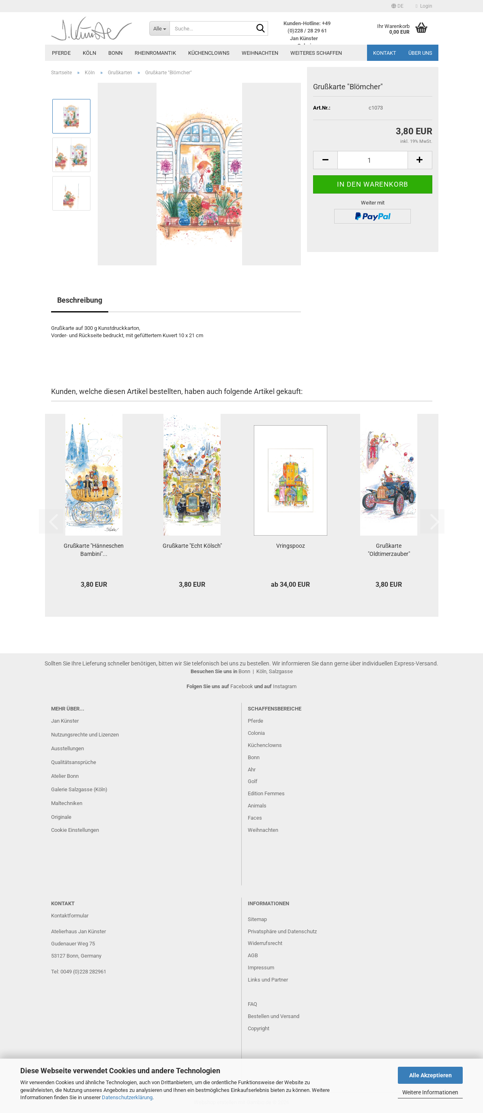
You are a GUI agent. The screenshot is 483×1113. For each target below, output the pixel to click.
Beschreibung (79, 300)
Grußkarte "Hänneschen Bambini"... (94, 550)
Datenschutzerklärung (127, 1097)
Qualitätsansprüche (73, 762)
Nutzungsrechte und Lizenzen (85, 735)
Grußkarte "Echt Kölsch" (192, 546)
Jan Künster (65, 721)
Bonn (115, 53)
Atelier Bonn (65, 776)
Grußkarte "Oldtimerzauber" (389, 550)
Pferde (61, 53)
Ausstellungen (67, 748)
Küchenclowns (209, 53)
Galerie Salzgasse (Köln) (79, 789)
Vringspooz (290, 546)
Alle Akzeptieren (430, 1075)
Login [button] (424, 6)
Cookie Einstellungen (75, 830)
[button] (397, 6)
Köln (89, 53)
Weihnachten (260, 53)
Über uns (420, 53)
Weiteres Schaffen (316, 53)
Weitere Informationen (430, 1092)
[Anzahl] (372, 160)
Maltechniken (66, 803)
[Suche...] (159, 28)
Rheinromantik (155, 53)
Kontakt (384, 53)
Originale (61, 817)
